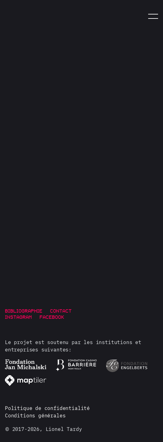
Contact (61, 310)
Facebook (52, 316)
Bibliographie (23, 310)
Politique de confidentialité (47, 408)
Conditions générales (35, 415)
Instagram (18, 316)
